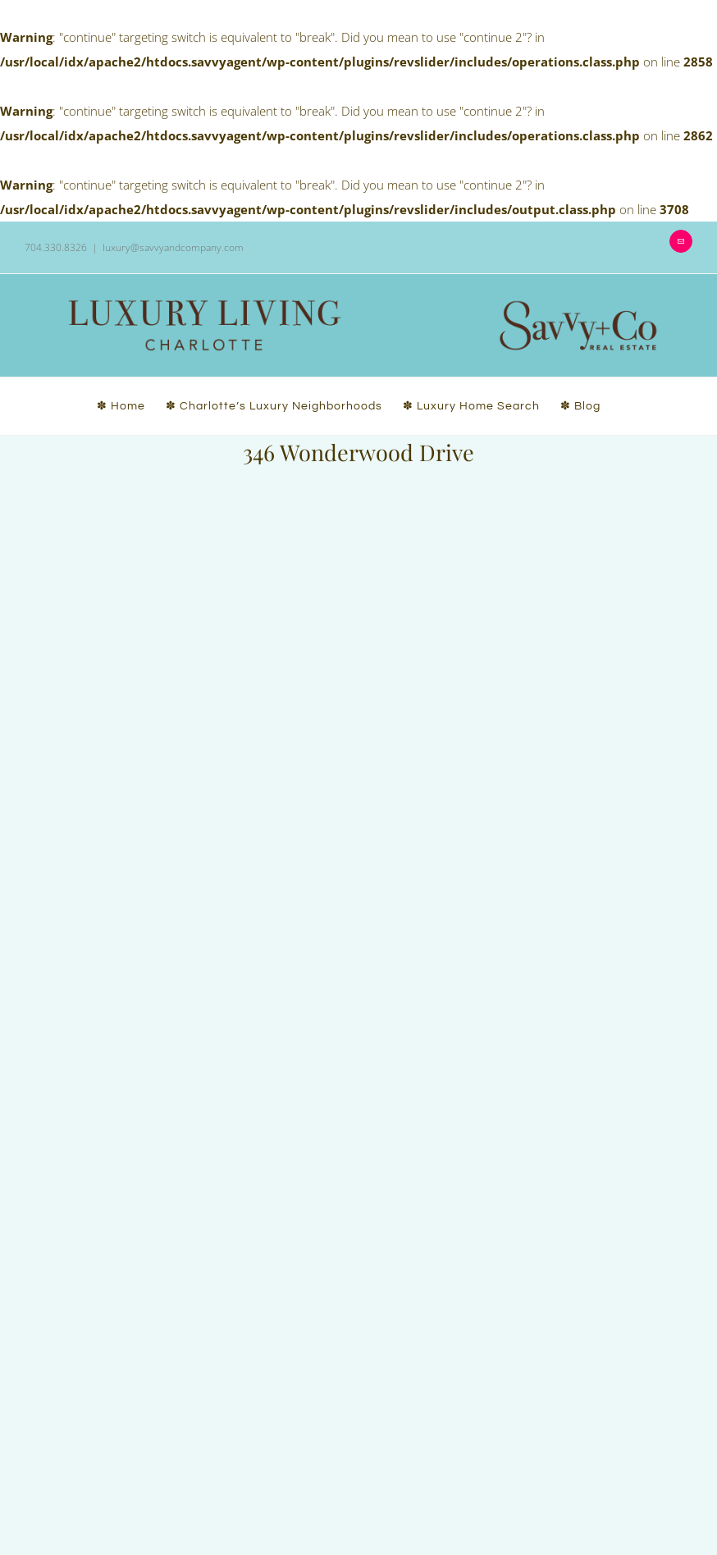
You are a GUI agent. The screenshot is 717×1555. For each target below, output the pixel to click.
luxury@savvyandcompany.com (173, 247)
